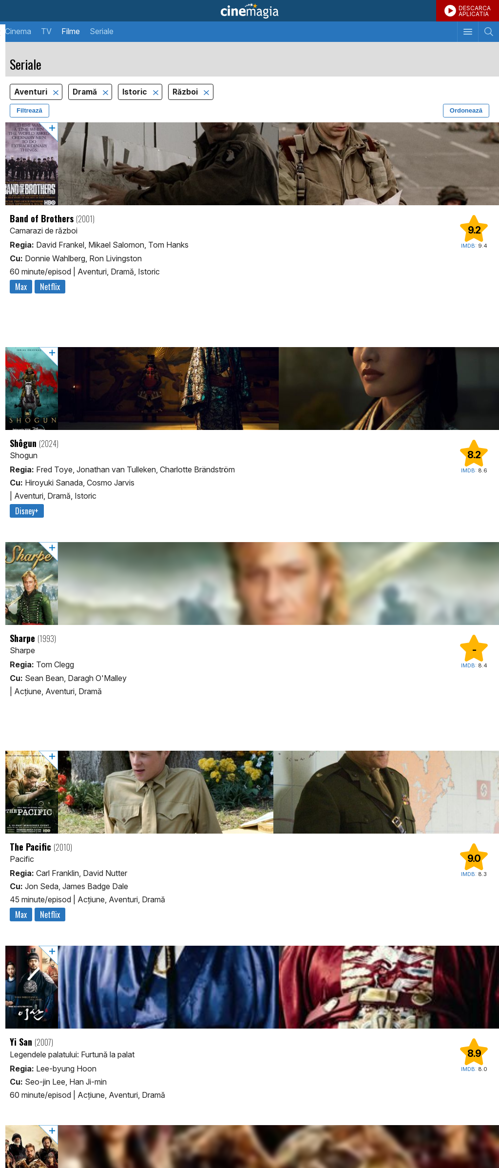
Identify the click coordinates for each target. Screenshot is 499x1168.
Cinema (18, 31)
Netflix (50, 286)
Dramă (86, 92)
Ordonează (466, 110)
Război (186, 92)
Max (21, 286)
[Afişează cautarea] (488, 31)
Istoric (135, 92)
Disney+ (26, 511)
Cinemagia (249, 10)
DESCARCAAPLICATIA (475, 11)
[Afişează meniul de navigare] (467, 31)
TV (46, 31)
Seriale (102, 31)
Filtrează (29, 110)
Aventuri (31, 92)
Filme (70, 31)
